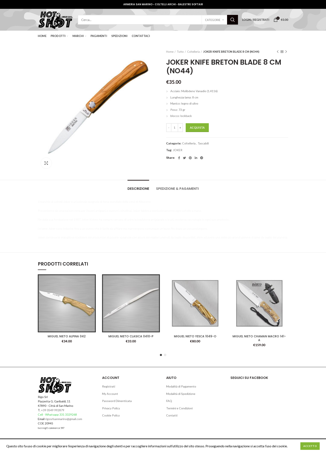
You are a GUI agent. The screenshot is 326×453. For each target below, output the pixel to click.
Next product (286, 51)
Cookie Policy (111, 415)
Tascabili (203, 143)
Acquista (197, 127)
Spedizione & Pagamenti (177, 188)
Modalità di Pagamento (181, 386)
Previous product (277, 51)
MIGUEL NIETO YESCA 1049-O (195, 336)
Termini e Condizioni (179, 408)
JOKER (177, 150)
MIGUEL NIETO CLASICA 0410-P (130, 336)
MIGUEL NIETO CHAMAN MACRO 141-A (259, 338)
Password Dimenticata (117, 401)
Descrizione (138, 188)
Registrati (108, 386)
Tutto (180, 51)
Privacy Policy (111, 408)
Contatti (171, 415)
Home (170, 51)
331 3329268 (68, 414)
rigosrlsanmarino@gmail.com (63, 419)
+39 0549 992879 (52, 410)
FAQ (169, 401)
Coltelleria (193, 51)
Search (232, 20)
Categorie (212, 20)
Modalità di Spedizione (180, 393)
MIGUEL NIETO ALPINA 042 (67, 336)
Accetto (310, 446)
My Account (110, 393)
